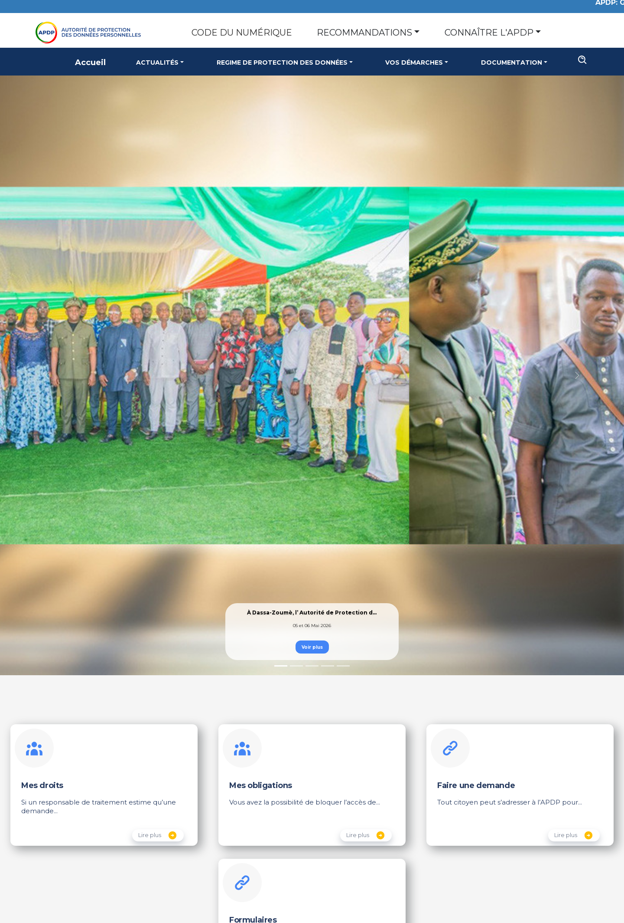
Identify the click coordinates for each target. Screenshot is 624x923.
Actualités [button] (157, 62)
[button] (47, 376)
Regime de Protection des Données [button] (282, 62)
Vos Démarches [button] (414, 62)
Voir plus (312, 647)
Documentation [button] (511, 62)
